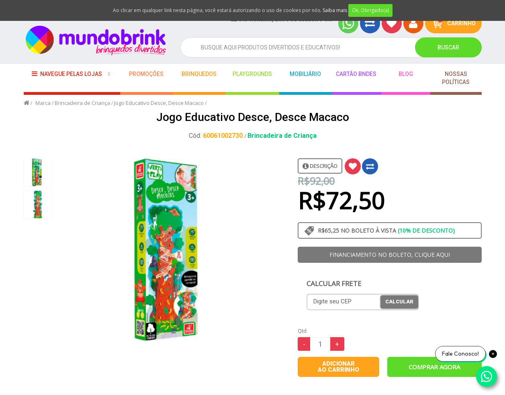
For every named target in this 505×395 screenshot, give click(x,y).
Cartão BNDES (356, 74)
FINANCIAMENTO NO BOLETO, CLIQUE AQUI (389, 254)
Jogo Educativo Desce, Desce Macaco (159, 102)
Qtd (302, 330)
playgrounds (252, 74)
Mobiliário (305, 74)
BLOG (406, 74)
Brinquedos (199, 74)
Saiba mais (335, 10)
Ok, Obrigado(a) (370, 10)
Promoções (146, 74)
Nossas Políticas (456, 78)
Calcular (399, 302)
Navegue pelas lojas (67, 73)
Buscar (448, 47)
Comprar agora (434, 367)
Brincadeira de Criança (82, 102)
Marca (43, 102)
